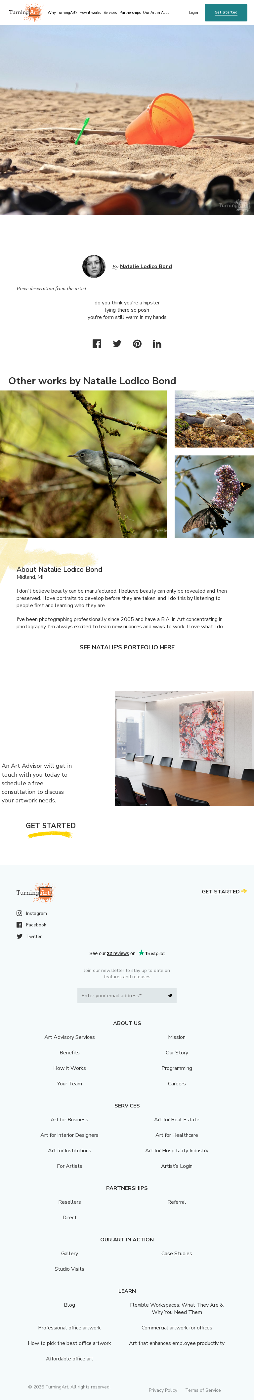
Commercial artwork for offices (177, 1327)
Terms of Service (203, 1390)
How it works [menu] (90, 12)
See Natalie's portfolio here (127, 647)
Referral (176, 1202)
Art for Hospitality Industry (176, 1150)
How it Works (69, 1068)
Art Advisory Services (69, 1037)
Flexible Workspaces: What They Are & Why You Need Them (177, 1308)
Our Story (177, 1052)
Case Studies (176, 1253)
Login (193, 12)
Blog (69, 1305)
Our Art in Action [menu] (157, 12)
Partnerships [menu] (130, 12)
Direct (70, 1217)
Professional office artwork (69, 1327)
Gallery (69, 1253)
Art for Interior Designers (69, 1135)
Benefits (70, 1052)
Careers (177, 1083)
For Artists (69, 1166)
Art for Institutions (69, 1150)
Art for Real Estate (176, 1119)
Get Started (226, 12)
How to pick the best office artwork (69, 1343)
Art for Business (69, 1119)
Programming (176, 1068)
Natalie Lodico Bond (146, 266)
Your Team (69, 1083)
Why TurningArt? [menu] (62, 12)
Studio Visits (69, 1269)
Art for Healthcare (176, 1135)
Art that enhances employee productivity (177, 1343)
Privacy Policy (163, 1390)
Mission (177, 1037)
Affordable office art (69, 1358)
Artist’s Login (176, 1166)
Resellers (69, 1202)
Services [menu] (110, 12)
